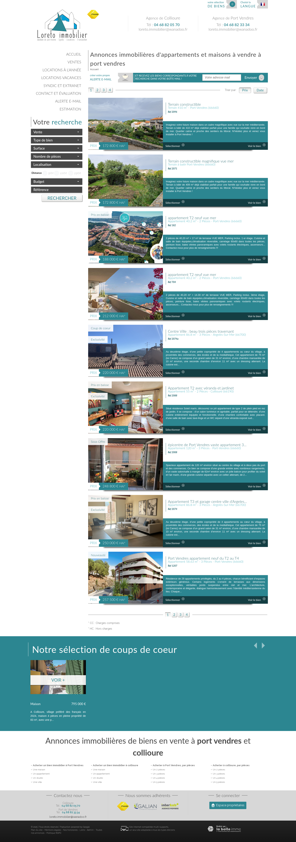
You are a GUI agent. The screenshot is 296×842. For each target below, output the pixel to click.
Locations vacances (61, 77)
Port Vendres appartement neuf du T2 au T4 (209, 558)
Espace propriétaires (227, 805)
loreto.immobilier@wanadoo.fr (163, 29)
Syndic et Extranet (62, 85)
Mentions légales (53, 830)
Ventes (74, 62)
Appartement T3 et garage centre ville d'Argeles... (214, 501)
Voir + (58, 680)
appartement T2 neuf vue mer (196, 218)
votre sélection (216, 4)
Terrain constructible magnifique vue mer (206, 161)
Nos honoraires (70, 830)
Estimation (70, 109)
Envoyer (254, 78)
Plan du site (36, 830)
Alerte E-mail (68, 101)
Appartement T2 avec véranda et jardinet (206, 388)
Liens (82, 830)
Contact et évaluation (58, 93)
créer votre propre (101, 77)
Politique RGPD (53, 833)
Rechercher (61, 198)
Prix (245, 90)
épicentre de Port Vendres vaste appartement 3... (213, 445)
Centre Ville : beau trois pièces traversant (206, 331)
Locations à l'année (61, 70)
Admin (90, 830)
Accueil (73, 54)
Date (260, 90)
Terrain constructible (187, 104)
